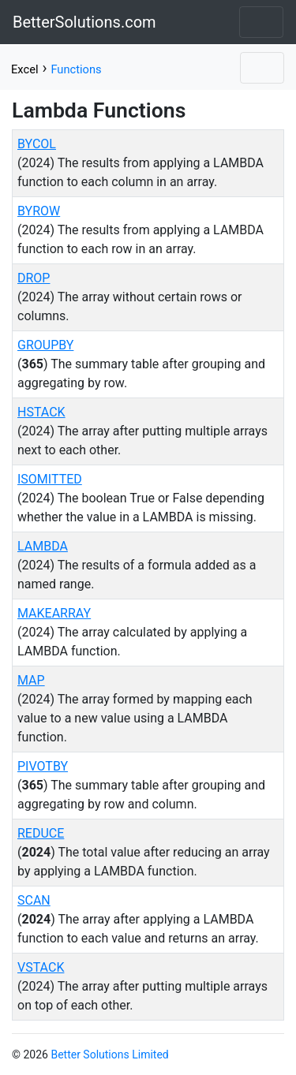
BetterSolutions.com (84, 22)
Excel (24, 69)
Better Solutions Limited (109, 1054)
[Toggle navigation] (261, 22)
